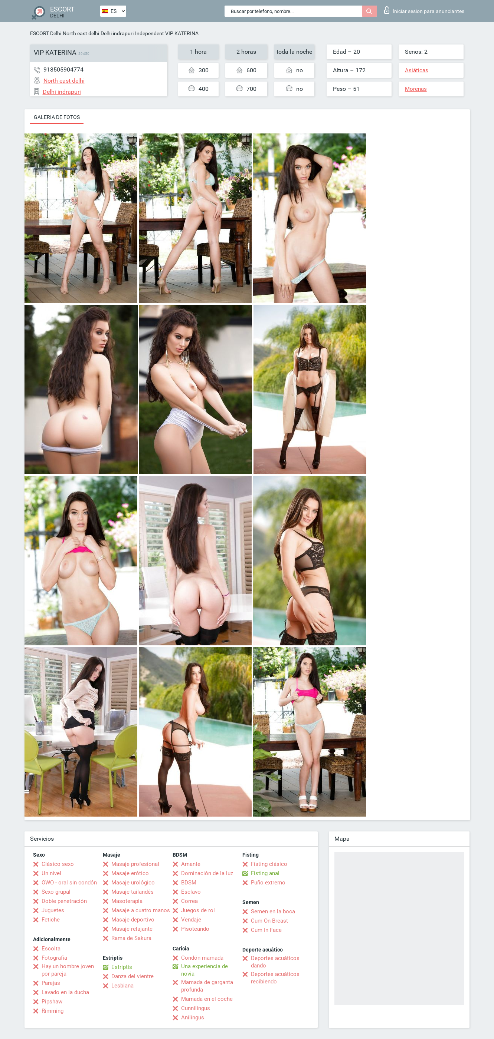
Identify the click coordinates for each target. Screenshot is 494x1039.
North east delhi (81, 33)
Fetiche (51, 919)
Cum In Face (266, 930)
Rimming (52, 1010)
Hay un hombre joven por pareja (68, 970)
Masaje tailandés (132, 892)
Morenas (416, 89)
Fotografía (54, 957)
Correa (189, 901)
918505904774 (63, 69)
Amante (190, 864)
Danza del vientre (132, 976)
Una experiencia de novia (204, 970)
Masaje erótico (130, 873)
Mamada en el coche (207, 999)
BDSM (188, 882)
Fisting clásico (269, 864)
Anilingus (192, 1017)
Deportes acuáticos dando (275, 962)
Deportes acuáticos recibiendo (275, 978)
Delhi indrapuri (117, 33)
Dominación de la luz (207, 873)
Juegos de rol (198, 910)
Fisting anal (265, 873)
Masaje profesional (135, 864)
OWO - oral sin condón (69, 882)
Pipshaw (52, 1001)
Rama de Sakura (131, 938)
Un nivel (51, 873)
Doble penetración (64, 901)
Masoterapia (127, 901)
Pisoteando (195, 929)
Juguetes (53, 910)
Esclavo (191, 892)
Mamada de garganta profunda (207, 986)
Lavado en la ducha (65, 992)
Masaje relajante (132, 929)
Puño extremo (268, 882)
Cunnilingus (195, 1008)
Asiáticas (416, 70)
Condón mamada (202, 957)
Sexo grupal (56, 892)
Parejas (51, 983)
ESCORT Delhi (45, 33)
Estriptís (121, 967)
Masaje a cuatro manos (140, 910)
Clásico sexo (58, 864)
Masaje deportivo (132, 919)
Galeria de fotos (57, 117)
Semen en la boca (273, 911)
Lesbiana (122, 985)
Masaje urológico (133, 882)
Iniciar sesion (424, 10)
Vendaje (191, 919)
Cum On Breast (269, 920)
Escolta (51, 948)
